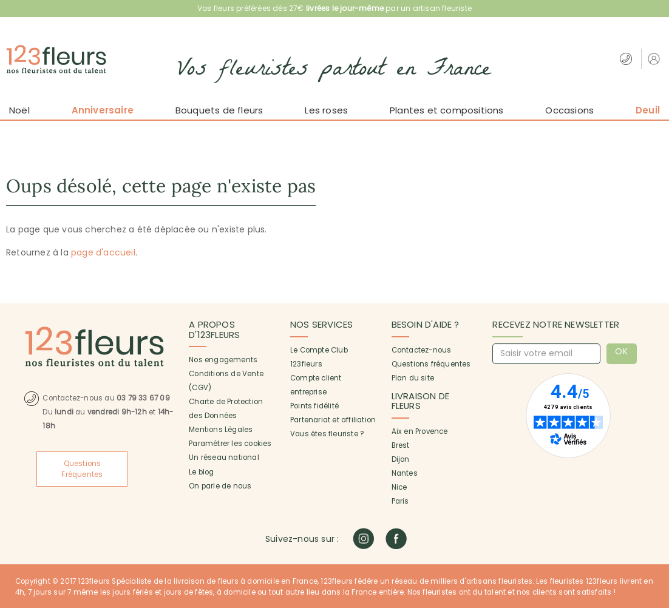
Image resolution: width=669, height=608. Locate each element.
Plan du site (413, 378)
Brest (401, 445)
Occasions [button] (569, 110)
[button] (655, 59)
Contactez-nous (422, 350)
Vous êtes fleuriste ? (327, 434)
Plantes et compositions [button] (447, 110)
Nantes (405, 473)
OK (622, 351)
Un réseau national (224, 457)
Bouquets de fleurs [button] (219, 110)
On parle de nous (220, 486)
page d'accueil (103, 252)
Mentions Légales (221, 429)
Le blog (201, 472)
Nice (399, 487)
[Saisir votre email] (546, 353)
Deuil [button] (648, 110)
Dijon (401, 459)
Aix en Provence (420, 431)
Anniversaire (103, 110)
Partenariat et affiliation (333, 420)
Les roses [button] (326, 110)
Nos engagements (223, 360)
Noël (19, 110)
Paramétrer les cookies (230, 443)
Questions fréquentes (431, 364)
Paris (400, 501)
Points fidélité (314, 406)
